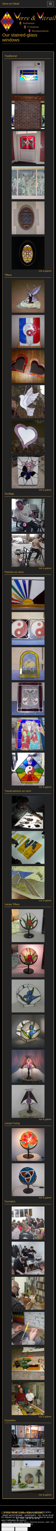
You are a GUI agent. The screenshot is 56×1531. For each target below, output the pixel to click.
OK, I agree (8, 1529)
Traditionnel (11, 56)
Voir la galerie (45, 271)
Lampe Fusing (12, 1123)
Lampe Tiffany (12, 904)
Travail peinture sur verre (18, 791)
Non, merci (21, 1529)
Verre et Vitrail (10, 3)
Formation (10, 1201)
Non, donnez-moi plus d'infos (16, 1525)
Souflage (9, 493)
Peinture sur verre (14, 572)
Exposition (10, 1420)
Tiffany (8, 275)
